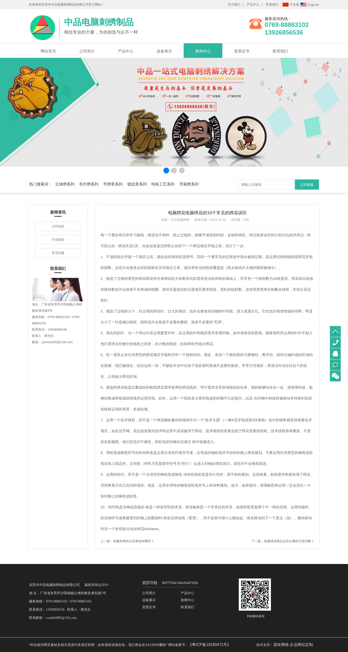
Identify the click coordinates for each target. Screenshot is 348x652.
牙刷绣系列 (189, 184)
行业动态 (58, 239)
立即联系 (335, 364)
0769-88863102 (335, 342)
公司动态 (58, 226)
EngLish (309, 5)
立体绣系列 (64, 184)
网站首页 (48, 51)
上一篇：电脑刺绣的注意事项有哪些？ (127, 541)
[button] (166, 170)
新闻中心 (203, 51)
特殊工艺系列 (162, 184)
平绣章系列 (113, 184)
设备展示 (164, 51)
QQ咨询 (335, 353)
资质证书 (241, 51)
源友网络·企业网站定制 (293, 645)
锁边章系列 (137, 184)
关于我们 (234, 4)
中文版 (291, 5)
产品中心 (253, 4)
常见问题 (58, 253)
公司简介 (87, 51)
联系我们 (272, 4)
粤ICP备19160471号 (209, 645)
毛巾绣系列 (88, 184)
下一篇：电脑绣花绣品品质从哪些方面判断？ (282, 541)
